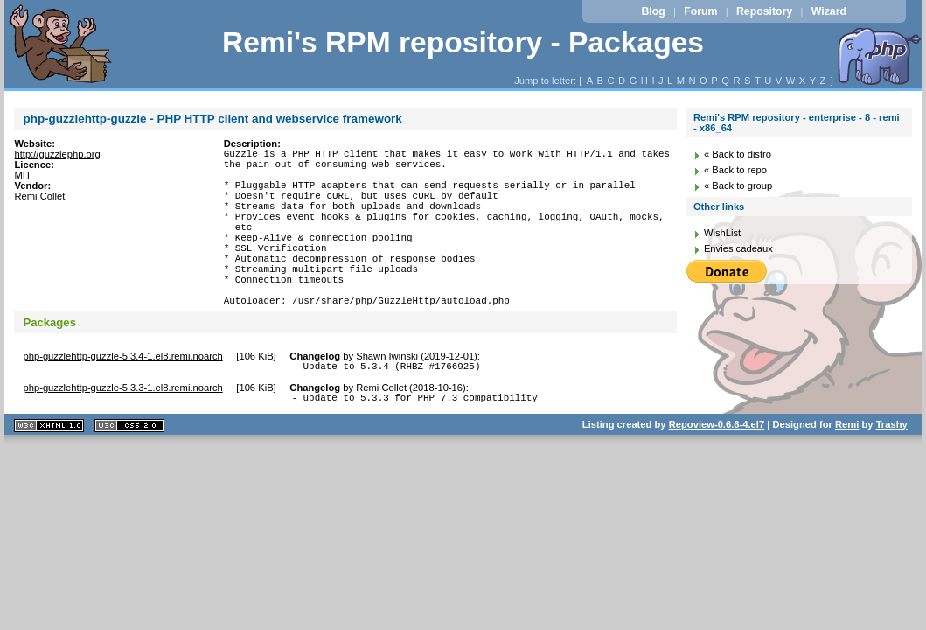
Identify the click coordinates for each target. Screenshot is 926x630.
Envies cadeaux (738, 248)
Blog (653, 11)
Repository (764, 11)
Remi (847, 469)
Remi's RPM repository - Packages (463, 42)
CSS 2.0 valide (129, 470)
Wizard (828, 11)
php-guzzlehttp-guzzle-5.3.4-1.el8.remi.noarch (122, 395)
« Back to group (738, 185)
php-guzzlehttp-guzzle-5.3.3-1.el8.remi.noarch (122, 429)
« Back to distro (737, 154)
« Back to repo (735, 169)
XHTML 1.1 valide (49, 470)
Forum (700, 11)
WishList (722, 233)
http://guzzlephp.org (57, 154)
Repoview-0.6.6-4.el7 (716, 469)
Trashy (892, 469)
